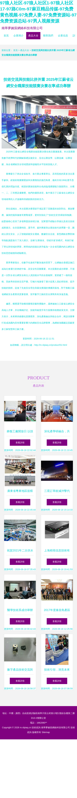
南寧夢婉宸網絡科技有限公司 (22, 28)
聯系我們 (48, 35)
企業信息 (63, 35)
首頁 (6, 35)
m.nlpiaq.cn (25, 727)
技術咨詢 (36, 727)
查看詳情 (20, 442)
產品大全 (33, 35)
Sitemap (46, 732)
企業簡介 (18, 35)
